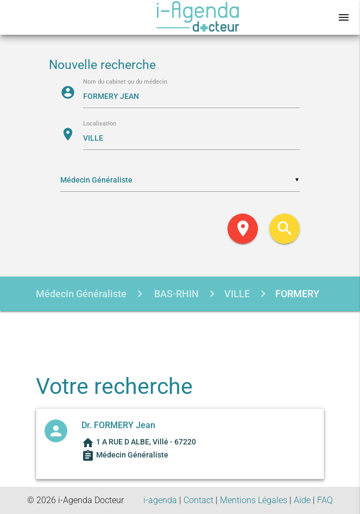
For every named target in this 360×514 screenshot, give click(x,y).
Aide (302, 500)
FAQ (325, 500)
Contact (198, 500)
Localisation (99, 124)
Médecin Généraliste (81, 293)
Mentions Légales (253, 500)
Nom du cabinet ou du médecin (125, 82)
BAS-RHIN (175, 293)
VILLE (237, 293)
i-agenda (160, 500)
